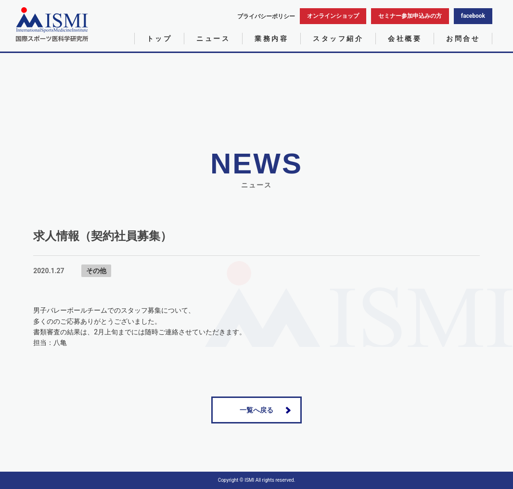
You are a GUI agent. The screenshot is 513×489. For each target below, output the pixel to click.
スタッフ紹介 (338, 38)
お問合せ (463, 38)
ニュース (213, 38)
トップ (159, 38)
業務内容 (271, 38)
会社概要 (405, 38)
